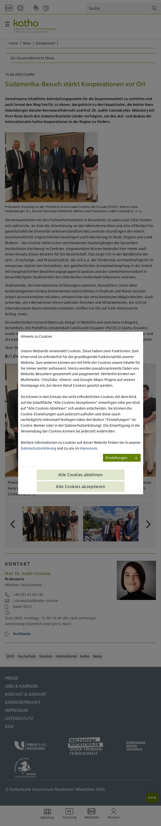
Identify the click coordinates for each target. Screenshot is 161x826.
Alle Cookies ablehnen (80, 474)
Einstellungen (117, 458)
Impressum (88, 448)
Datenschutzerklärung (38, 448)
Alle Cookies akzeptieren (80, 486)
